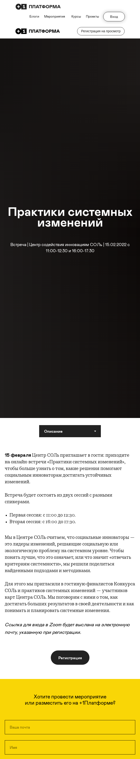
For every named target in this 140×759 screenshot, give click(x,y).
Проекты (92, 16)
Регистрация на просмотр (101, 31)
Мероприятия (54, 16)
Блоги (34, 16)
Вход (114, 16)
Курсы (76, 16)
